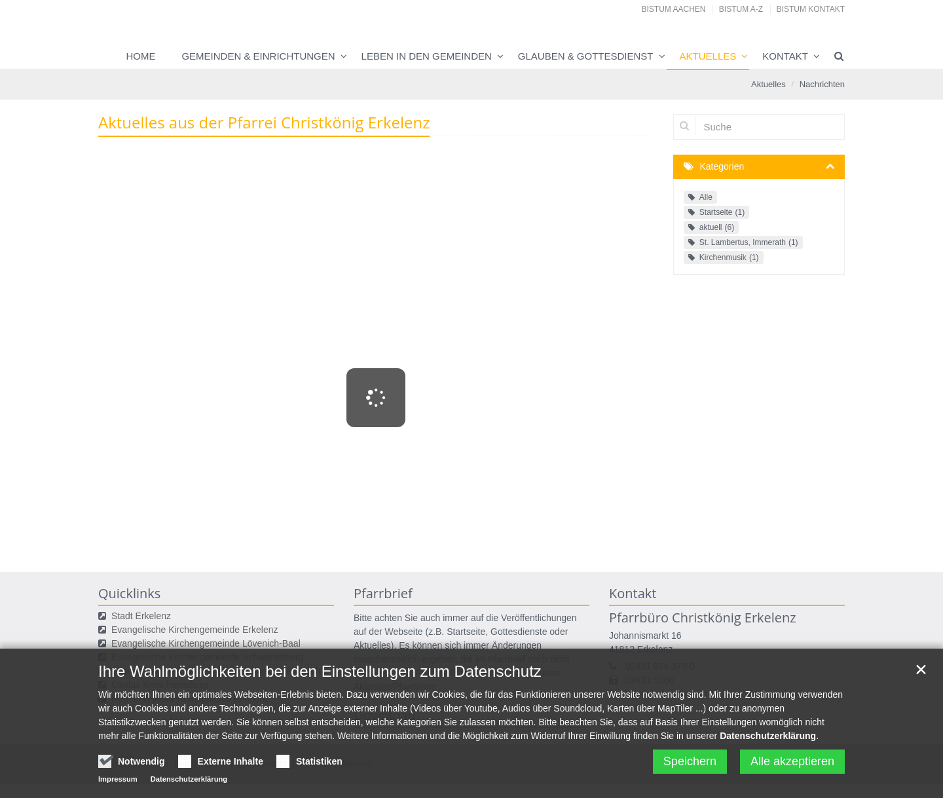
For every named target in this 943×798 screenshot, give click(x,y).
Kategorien (722, 166)
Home (140, 56)
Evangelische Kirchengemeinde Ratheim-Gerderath (216, 671)
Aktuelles (708, 56)
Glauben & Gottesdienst (586, 56)
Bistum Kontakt (811, 9)
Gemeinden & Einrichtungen (258, 56)
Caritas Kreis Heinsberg (159, 684)
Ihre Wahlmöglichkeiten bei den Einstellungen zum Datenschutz (320, 706)
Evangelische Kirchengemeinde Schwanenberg (207, 657)
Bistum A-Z (741, 9)
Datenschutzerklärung (768, 771)
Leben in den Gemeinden (426, 56)
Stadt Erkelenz (141, 616)
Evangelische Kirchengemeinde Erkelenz (194, 629)
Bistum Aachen (674, 9)
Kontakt (785, 56)
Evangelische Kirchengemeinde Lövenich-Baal (206, 643)
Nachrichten (822, 84)
